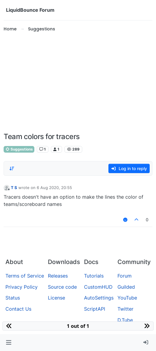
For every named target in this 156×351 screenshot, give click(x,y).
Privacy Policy (21, 287)
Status (12, 298)
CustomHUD (98, 287)
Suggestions (19, 149)
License (56, 298)
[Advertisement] (78, 82)
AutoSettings (99, 298)
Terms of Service (24, 276)
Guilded (126, 287)
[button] (8, 343)
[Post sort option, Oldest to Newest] (11, 168)
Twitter (125, 309)
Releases (58, 276)
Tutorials (94, 276)
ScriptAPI (94, 309)
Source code (62, 287)
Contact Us (18, 309)
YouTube (127, 298)
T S (14, 187)
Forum (124, 276)
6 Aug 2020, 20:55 (54, 187)
